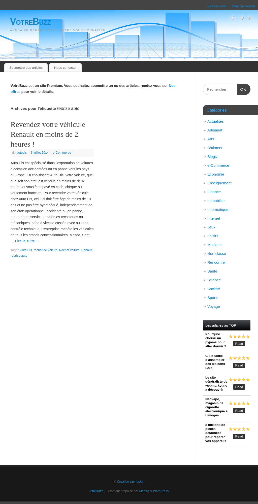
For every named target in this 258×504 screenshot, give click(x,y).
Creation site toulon (130, 481)
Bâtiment (214, 148)
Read (239, 344)
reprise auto (19, 255)
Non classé (216, 253)
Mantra (144, 491)
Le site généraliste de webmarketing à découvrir (216, 383)
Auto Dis (26, 250)
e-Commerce (62, 152)
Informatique (217, 209)
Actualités (215, 121)
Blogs (212, 156)
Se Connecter (217, 6)
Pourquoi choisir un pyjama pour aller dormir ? (215, 340)
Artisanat (214, 130)
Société (213, 289)
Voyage (213, 306)
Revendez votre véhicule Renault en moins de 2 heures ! (48, 134)
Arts (210, 139)
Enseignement (219, 183)
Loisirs (212, 236)
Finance (214, 192)
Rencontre (216, 262)
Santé (212, 271)
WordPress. (161, 491)
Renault (86, 250)
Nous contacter (65, 68)
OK (241, 88)
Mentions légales (243, 6)
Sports (212, 297)
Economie (215, 174)
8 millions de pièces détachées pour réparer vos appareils (215, 433)
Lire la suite (27, 241)
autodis (22, 152)
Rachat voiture (69, 250)
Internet (213, 218)
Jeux (211, 227)
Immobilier (216, 200)
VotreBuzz (30, 21)
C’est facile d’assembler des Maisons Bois (215, 362)
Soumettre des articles (26, 68)
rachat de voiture (45, 250)
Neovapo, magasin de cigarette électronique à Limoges (216, 407)
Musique (214, 245)
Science (214, 280)
